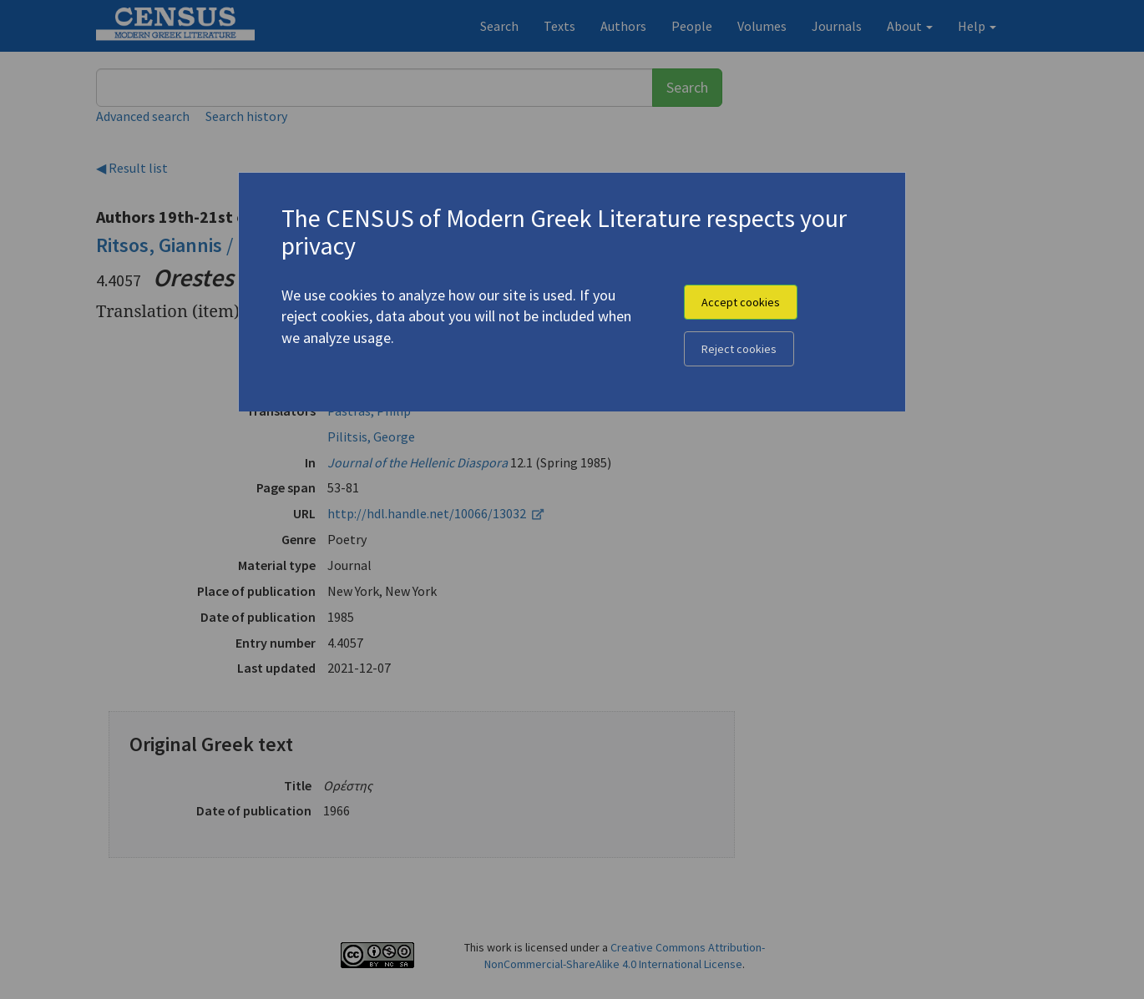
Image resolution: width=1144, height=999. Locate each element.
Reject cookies (739, 348)
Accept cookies (740, 302)
